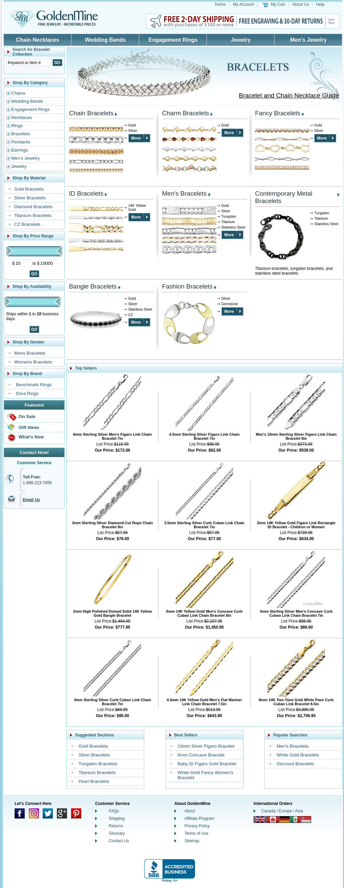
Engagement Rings (173, 40)
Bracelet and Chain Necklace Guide (289, 95)
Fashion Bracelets (187, 286)
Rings (17, 125)
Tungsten (228, 216)
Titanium (228, 222)
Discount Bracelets (295, 763)
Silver (132, 131)
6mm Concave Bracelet (201, 754)
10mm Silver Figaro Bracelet (206, 746)
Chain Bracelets (91, 113)
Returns (116, 826)
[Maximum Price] (47, 263)
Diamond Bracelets (33, 206)
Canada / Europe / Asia (282, 811)
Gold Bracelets (29, 189)
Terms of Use (197, 833)
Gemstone (229, 304)
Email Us (31, 499)
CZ (130, 315)
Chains (18, 93)
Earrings (19, 150)
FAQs (114, 811)
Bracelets (20, 133)
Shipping (117, 818)
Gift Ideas (29, 427)
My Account (243, 4)
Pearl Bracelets (94, 781)
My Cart (278, 4)
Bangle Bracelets (93, 286)
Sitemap (192, 840)
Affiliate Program (199, 818)
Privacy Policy (197, 826)
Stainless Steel (233, 227)
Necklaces (21, 117)
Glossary (117, 833)
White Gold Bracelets (298, 754)
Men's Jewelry (308, 40)
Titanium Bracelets (32, 215)
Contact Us (119, 840)
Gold (132, 125)
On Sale (27, 416)
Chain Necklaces (37, 40)
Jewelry (241, 40)
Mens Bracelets (29, 353)
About (190, 811)
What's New (31, 436)
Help (320, 4)
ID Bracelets (86, 193)
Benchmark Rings (33, 384)
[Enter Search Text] (29, 62)
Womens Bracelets (33, 361)
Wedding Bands (105, 40)
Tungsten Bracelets (98, 763)
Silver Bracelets (30, 197)
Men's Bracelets (184, 193)
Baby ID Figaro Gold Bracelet (207, 763)
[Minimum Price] (23, 263)
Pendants (20, 141)
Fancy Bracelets (277, 113)
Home (220, 4)
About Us (300, 4)
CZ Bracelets (27, 224)
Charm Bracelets (185, 113)
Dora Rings (27, 393)
